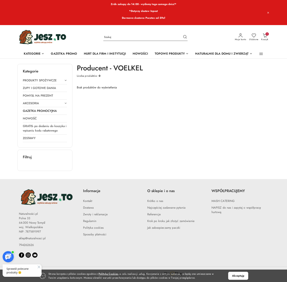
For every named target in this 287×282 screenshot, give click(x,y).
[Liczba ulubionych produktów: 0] (254, 37)
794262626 (26, 245)
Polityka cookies (93, 228)
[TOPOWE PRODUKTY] (171, 54)
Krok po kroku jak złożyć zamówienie (171, 221)
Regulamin (89, 221)
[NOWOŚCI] (140, 54)
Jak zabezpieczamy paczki (163, 228)
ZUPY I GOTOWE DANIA (39, 88)
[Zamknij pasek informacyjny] (268, 12)
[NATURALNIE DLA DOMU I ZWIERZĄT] (224, 54)
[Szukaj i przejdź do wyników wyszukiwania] (185, 37)
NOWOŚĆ (30, 118)
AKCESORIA (45, 103)
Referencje (154, 214)
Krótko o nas (155, 201)
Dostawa (88, 208)
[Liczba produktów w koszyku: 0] (265, 37)
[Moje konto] (240, 37)
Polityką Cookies (108, 274)
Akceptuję (238, 276)
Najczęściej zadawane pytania (166, 208)
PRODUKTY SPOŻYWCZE (45, 80)
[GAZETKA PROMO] (63, 54)
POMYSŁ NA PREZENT (38, 96)
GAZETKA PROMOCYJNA (40, 111)
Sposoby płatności (94, 234)
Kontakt (87, 201)
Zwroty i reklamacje (95, 214)
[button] (261, 53)
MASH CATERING (223, 201)
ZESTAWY (29, 138)
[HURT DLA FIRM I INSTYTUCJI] (104, 54)
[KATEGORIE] (34, 54)
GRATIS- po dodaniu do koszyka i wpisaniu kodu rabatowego (44, 128)
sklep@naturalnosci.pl (32, 238)
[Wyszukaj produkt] (145, 37)
